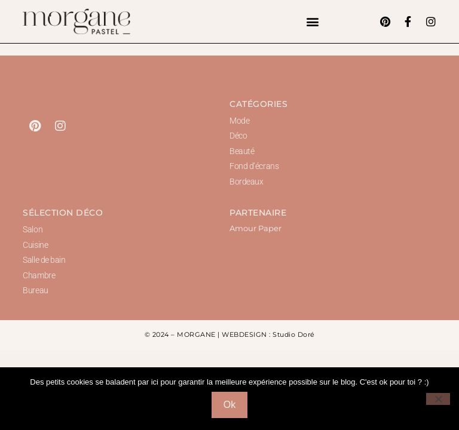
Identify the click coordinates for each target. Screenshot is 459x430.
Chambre (39, 275)
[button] (313, 22)
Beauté (242, 151)
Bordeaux (246, 181)
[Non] (438, 399)
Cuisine (35, 245)
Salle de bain (44, 260)
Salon (32, 229)
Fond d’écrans (254, 166)
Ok (229, 405)
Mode (239, 120)
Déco (238, 135)
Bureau (35, 290)
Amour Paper (255, 228)
